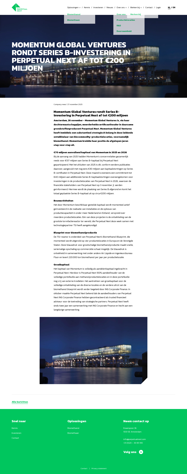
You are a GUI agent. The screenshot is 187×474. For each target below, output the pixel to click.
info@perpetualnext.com (134, 439)
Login (158, 7)
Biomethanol (73, 428)
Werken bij (136, 7)
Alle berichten (20, 402)
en (174, 7)
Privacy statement (99, 468)
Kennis (87, 7)
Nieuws (110, 7)
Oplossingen (74, 7)
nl (169, 7)
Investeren (98, 7)
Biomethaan (73, 433)
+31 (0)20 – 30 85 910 (133, 442)
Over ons (122, 7)
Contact (149, 7)
